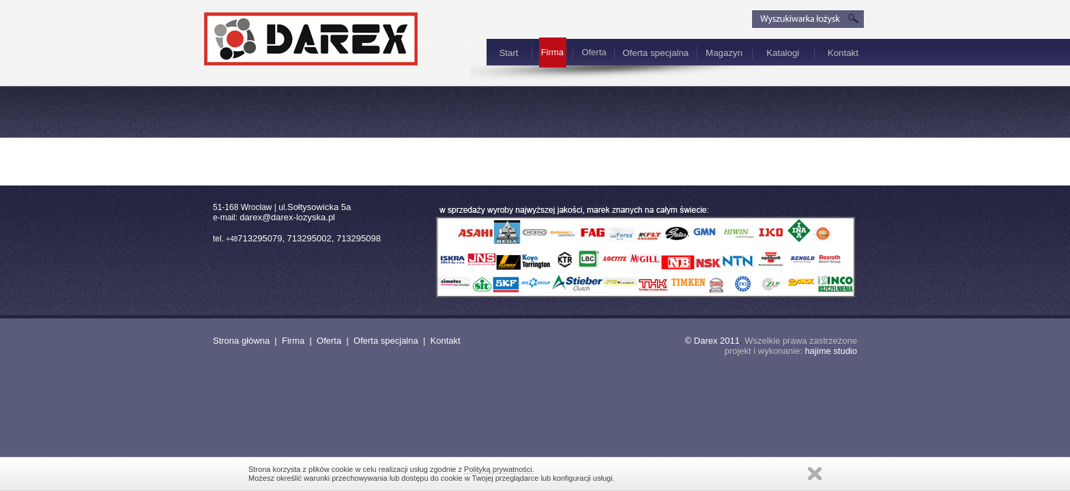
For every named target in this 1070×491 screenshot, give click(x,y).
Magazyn (724, 53)
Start (508, 53)
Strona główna (241, 341)
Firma (293, 341)
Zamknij (815, 473)
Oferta (593, 52)
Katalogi (782, 53)
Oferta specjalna (655, 53)
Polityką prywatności (498, 469)
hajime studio (831, 351)
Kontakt (843, 53)
